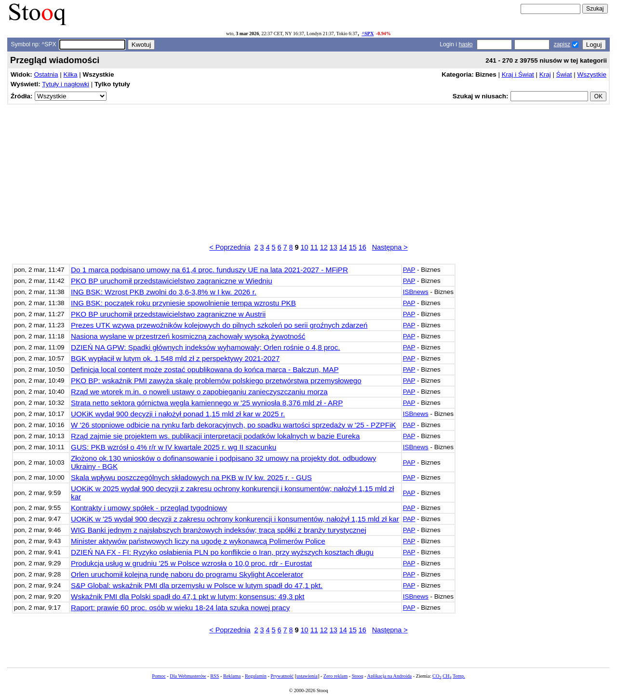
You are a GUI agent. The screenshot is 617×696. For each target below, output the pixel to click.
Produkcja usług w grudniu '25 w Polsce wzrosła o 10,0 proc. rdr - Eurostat (191, 563)
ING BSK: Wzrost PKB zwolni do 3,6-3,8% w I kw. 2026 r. (163, 292)
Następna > (390, 247)
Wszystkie (591, 74)
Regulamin (256, 676)
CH (447, 676)
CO (436, 676)
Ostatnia (46, 74)
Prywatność (282, 676)
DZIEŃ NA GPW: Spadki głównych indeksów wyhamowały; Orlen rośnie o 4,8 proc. (205, 347)
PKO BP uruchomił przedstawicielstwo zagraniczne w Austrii (168, 314)
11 (314, 247)
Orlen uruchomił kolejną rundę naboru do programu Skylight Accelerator (187, 574)
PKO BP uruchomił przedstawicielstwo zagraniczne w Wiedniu (171, 281)
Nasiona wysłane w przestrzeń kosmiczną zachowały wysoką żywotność (188, 336)
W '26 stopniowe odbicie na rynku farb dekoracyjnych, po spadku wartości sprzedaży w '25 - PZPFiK (233, 425)
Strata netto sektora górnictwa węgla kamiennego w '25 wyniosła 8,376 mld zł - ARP (207, 403)
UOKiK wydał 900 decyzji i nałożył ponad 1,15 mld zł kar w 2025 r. (178, 414)
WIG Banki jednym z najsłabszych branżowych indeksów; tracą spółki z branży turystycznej (218, 530)
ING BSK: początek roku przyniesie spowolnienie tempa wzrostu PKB (183, 303)
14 (343, 247)
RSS (214, 676)
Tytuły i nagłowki (65, 84)
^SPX (368, 33)
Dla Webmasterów (188, 676)
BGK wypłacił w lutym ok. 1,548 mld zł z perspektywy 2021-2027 (175, 358)
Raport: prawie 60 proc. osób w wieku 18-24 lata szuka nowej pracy (180, 607)
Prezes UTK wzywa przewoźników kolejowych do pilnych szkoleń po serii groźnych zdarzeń (219, 325)
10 (304, 247)
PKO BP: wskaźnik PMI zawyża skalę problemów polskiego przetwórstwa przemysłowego (216, 380)
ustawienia (307, 676)
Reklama (232, 676)
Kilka (70, 74)
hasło (465, 44)
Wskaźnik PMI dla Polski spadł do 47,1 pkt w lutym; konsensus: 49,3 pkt (188, 596)
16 (362, 247)
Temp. (459, 676)
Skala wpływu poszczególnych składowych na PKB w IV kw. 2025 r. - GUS (191, 477)
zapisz (562, 44)
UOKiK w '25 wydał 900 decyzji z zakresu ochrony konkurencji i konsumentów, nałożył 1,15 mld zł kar (235, 519)
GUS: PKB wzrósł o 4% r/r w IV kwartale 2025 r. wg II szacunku (173, 447)
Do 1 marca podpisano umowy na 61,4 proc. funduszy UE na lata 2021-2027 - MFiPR (209, 270)
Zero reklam (335, 676)
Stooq (357, 676)
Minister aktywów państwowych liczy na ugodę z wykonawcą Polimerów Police (198, 541)
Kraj (545, 74)
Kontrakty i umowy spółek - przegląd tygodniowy (149, 508)
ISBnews (416, 291)
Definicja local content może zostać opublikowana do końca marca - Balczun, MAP (204, 369)
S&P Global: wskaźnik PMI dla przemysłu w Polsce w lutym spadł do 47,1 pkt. (196, 585)
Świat (564, 74)
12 (324, 247)
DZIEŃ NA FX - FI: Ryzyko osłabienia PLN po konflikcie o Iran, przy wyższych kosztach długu (222, 552)
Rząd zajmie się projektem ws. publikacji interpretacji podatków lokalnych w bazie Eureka (215, 436)
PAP (409, 269)
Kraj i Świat (518, 74)
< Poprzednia (229, 247)
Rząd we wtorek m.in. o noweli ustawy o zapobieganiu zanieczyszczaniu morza (199, 392)
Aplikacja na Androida (389, 676)
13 (333, 247)
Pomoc (158, 676)
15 (353, 247)
